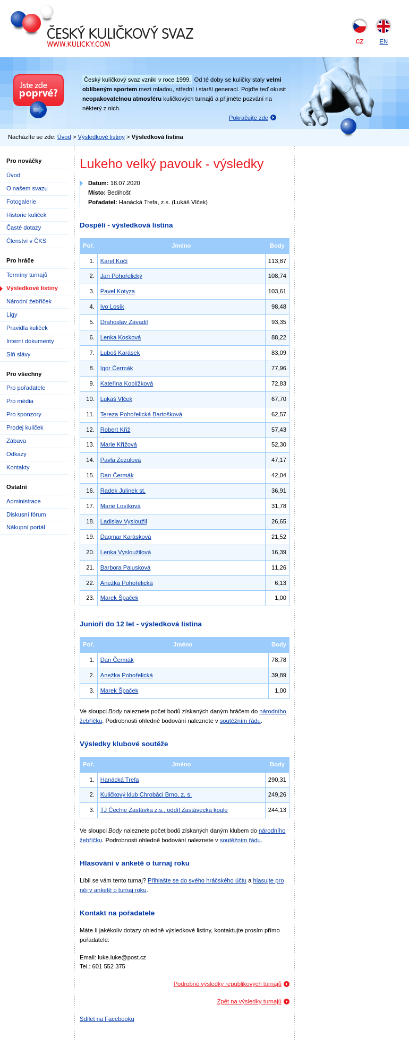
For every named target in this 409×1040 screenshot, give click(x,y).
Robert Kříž (115, 429)
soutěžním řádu (240, 721)
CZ (360, 41)
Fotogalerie (21, 201)
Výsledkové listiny (101, 137)
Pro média (19, 401)
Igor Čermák (116, 368)
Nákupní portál (25, 527)
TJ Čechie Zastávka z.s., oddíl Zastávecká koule (164, 810)
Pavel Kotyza (117, 291)
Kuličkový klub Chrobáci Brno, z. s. (146, 794)
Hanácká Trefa (119, 779)
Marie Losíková (120, 506)
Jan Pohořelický (121, 276)
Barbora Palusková (125, 567)
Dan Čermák (117, 475)
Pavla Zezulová (120, 460)
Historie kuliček (26, 215)
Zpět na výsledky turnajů (249, 1001)
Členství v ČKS (26, 241)
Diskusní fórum (26, 514)
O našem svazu (27, 188)
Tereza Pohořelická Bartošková (141, 414)
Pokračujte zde (248, 118)
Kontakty (18, 467)
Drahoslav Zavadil (124, 322)
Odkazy (16, 454)
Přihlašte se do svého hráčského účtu (197, 880)
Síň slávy (18, 354)
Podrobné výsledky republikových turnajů (228, 984)
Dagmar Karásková (125, 537)
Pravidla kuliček (27, 328)
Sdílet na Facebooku (107, 1019)
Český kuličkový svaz (59, 9)
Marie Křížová (118, 444)
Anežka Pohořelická (126, 583)
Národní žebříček (29, 301)
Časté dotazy (23, 227)
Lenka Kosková (120, 337)
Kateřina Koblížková (127, 383)
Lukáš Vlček (116, 399)
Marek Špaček (119, 598)
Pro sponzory (23, 414)
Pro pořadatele (25, 387)
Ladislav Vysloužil (123, 521)
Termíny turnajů (26, 275)
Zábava (16, 441)
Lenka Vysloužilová (125, 552)
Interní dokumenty (30, 341)
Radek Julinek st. (123, 490)
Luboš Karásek (120, 352)
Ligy (12, 314)
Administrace (23, 501)
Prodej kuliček (25, 427)
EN (383, 41)
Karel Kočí (114, 261)
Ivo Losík (112, 306)
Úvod (64, 137)
